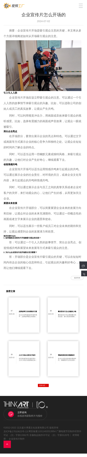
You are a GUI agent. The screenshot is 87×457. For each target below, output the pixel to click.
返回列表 (71, 279)
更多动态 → (43, 389)
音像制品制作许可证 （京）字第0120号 (49, 438)
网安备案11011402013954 (42, 434)
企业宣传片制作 (17, 442)
